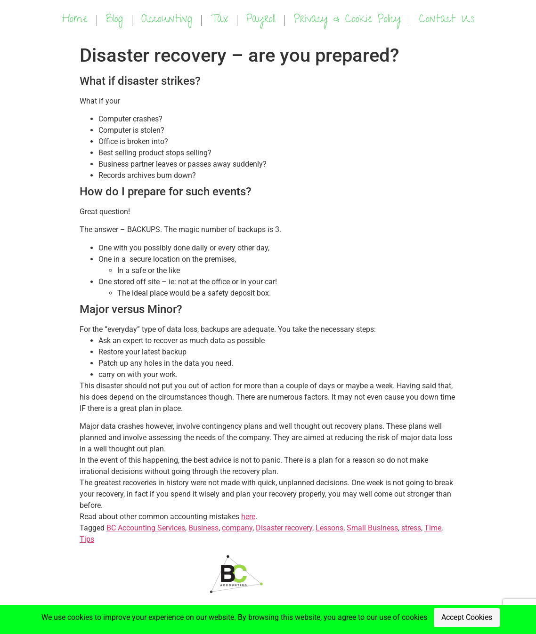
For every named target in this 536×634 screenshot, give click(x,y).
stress (411, 527)
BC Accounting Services (145, 527)
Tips (87, 539)
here (248, 516)
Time (432, 527)
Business (203, 527)
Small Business (372, 527)
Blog (114, 20)
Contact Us (446, 20)
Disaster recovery (284, 527)
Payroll (261, 20)
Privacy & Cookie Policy (347, 20)
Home (75, 20)
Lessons (329, 527)
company (237, 527)
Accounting (166, 20)
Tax (219, 20)
